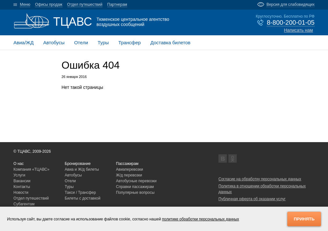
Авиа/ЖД (23, 42)
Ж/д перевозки (129, 175)
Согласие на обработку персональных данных (259, 179)
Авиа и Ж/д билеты (82, 169)
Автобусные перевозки (136, 181)
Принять (304, 219)
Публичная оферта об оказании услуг (252, 199)
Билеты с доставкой (83, 198)
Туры (103, 42)
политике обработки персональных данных (200, 219)
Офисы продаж (48, 4)
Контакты (21, 186)
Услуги (19, 175)
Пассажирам (127, 163)
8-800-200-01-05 (291, 22)
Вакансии (21, 181)
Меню (25, 4)
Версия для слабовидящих (290, 4)
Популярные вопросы (135, 192)
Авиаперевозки (129, 169)
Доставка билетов (170, 42)
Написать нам (298, 30)
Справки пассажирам (135, 186)
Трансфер (130, 42)
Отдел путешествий (84, 4)
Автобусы (54, 42)
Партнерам (117, 4)
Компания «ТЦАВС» (31, 169)
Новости (20, 192)
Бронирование (78, 163)
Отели (81, 42)
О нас (18, 163)
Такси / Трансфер (80, 192)
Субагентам (24, 204)
